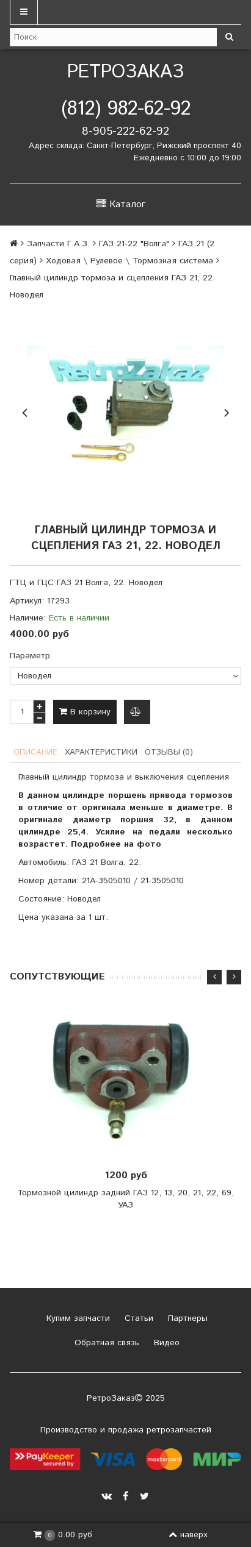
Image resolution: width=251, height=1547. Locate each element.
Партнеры (186, 1318)
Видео (165, 1343)
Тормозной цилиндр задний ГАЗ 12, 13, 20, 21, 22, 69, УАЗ (125, 1199)
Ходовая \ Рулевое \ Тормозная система (129, 261)
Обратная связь (105, 1343)
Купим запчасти (76, 1318)
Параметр (30, 656)
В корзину (85, 712)
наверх (188, 1535)
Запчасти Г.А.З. (58, 244)
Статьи (137, 1318)
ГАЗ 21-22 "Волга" (134, 244)
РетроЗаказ (125, 72)
